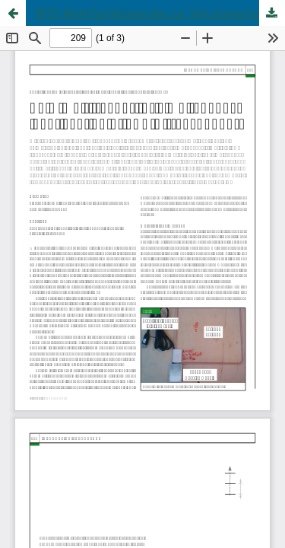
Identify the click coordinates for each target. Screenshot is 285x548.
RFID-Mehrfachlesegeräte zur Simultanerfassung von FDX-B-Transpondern (160, 13)
